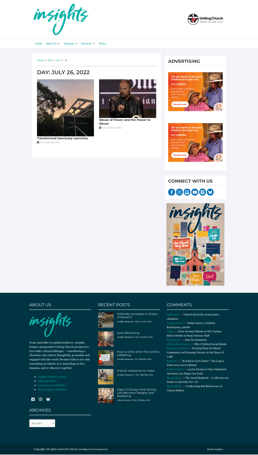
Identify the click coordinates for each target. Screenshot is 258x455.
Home (40, 60)
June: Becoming (128, 332)
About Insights (214, 449)
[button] (53, 43)
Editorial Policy (47, 381)
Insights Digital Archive (52, 377)
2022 (50, 60)
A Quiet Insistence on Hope (135, 370)
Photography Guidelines (52, 389)
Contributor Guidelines (52, 385)
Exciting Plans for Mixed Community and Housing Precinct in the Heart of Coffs (195, 352)
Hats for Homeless (196, 339)
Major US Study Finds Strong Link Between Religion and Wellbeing (136, 393)
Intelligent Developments (93, 449)
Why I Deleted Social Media (210, 344)
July (58, 60)
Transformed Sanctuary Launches (62, 138)
